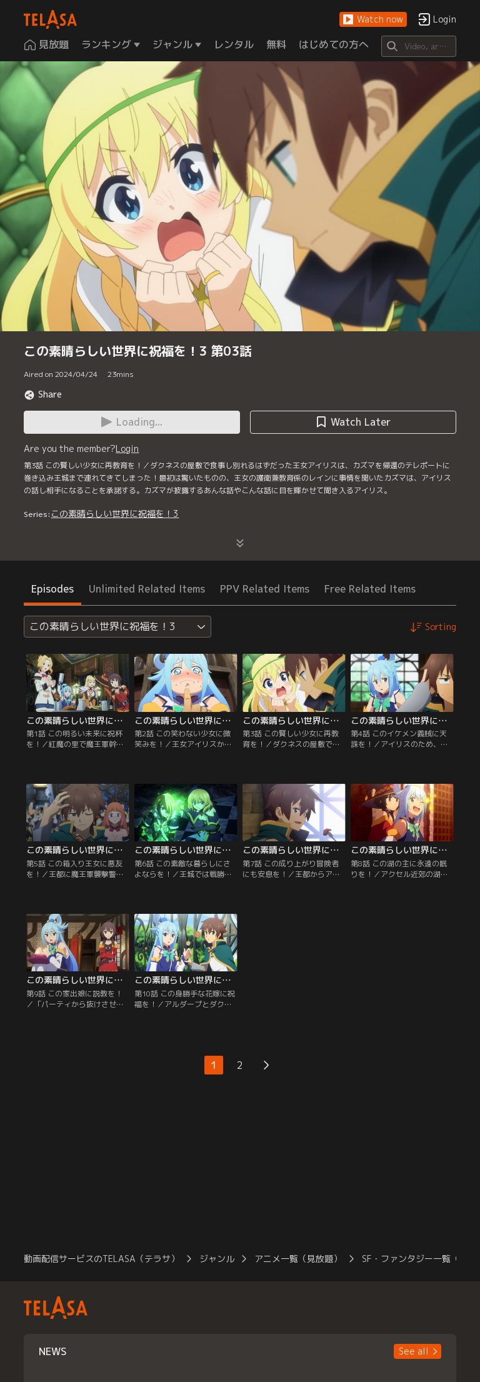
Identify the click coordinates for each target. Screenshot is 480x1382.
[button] (373, 20)
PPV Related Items (264, 589)
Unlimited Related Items (147, 589)
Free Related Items (370, 589)
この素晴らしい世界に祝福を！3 (115, 513)
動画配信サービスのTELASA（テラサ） (101, 1258)
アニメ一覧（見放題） (298, 1258)
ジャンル (216, 1258)
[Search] (418, 46)
